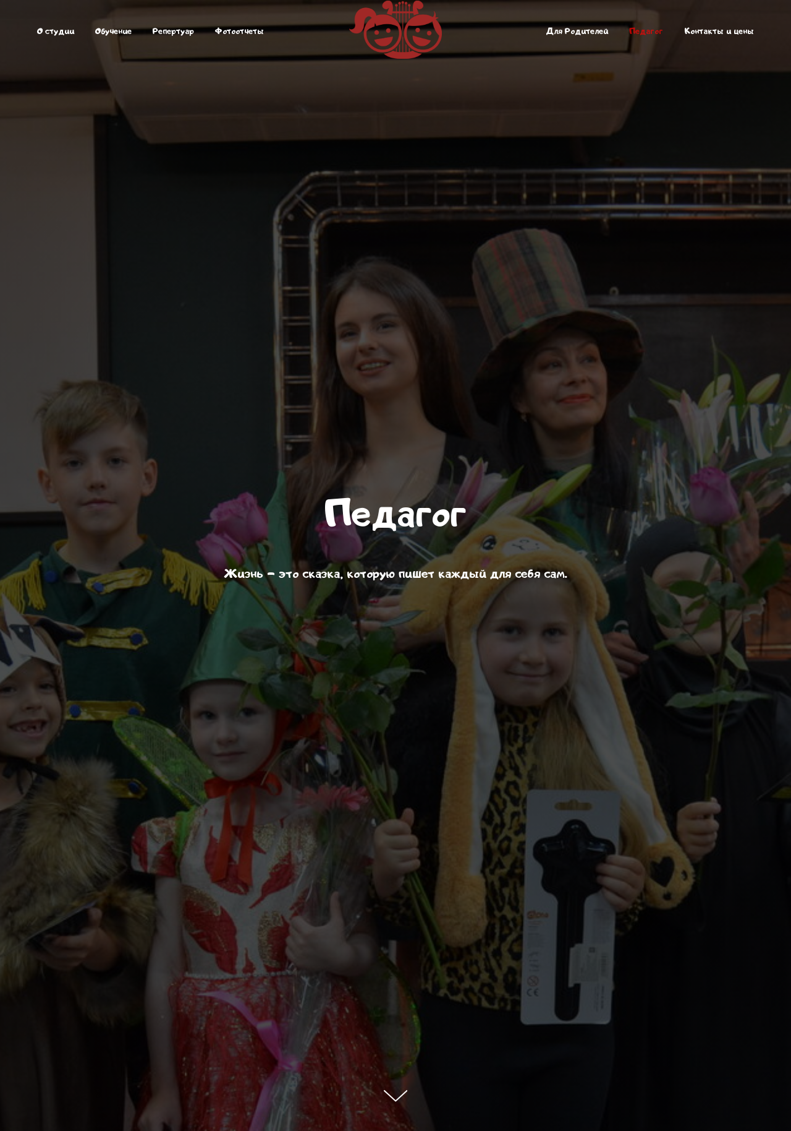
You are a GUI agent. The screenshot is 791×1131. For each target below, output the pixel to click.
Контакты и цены (719, 31)
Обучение (113, 31)
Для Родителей (577, 31)
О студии (55, 31)
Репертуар (173, 31)
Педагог (646, 31)
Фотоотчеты (239, 31)
